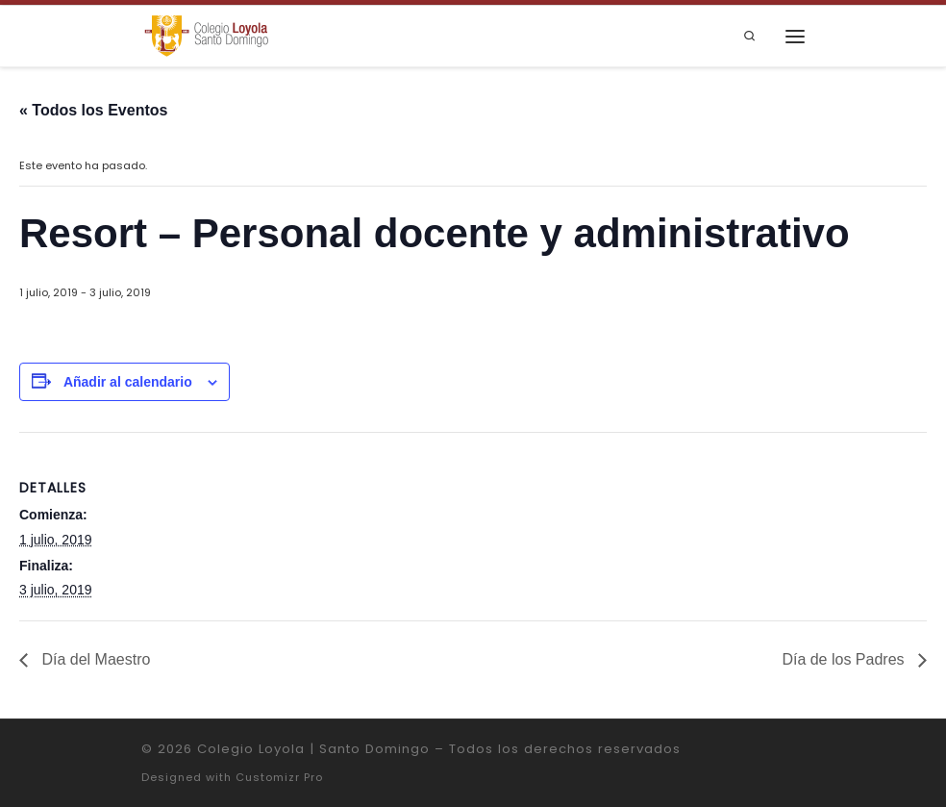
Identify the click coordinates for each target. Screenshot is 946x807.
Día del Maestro (93, 659)
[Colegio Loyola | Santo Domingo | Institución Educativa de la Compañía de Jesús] (206, 35)
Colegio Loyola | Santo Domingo (313, 749)
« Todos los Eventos (93, 110)
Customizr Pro (279, 777)
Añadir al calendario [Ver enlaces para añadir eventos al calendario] (127, 382)
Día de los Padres (845, 659)
